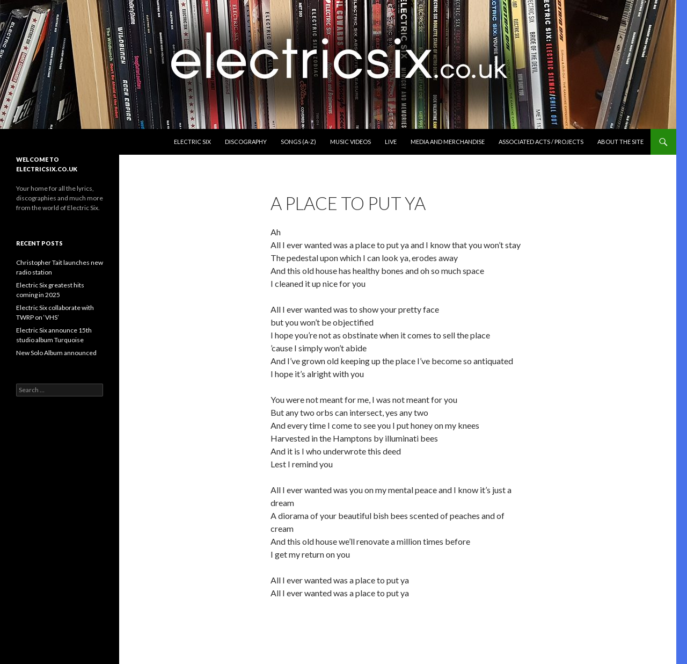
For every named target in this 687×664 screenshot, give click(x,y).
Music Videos (350, 141)
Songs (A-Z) (298, 141)
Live (391, 141)
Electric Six (192, 141)
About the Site (620, 141)
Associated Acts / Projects (541, 141)
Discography (246, 141)
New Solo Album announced (56, 353)
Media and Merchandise (448, 141)
